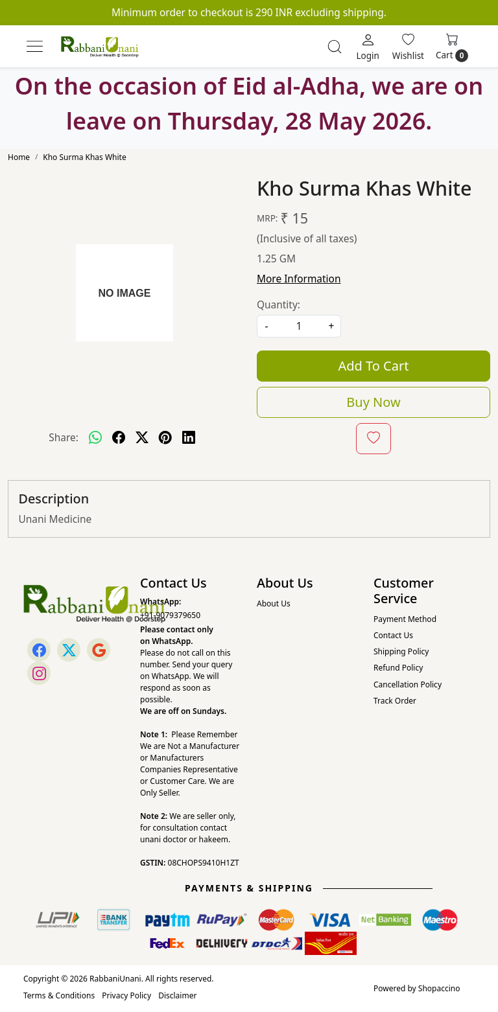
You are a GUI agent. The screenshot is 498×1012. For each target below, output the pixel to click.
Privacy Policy (126, 995)
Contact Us (393, 635)
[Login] (367, 46)
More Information (298, 278)
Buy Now (373, 402)
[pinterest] (165, 437)
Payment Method (405, 619)
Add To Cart (373, 365)
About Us (273, 603)
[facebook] (118, 437)
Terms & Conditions (59, 995)
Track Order (395, 700)
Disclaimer (177, 995)
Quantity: (278, 304)
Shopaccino (439, 988)
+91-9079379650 (170, 615)
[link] (334, 46)
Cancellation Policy (408, 684)
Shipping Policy (401, 651)
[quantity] (299, 326)
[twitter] (142, 437)
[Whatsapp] (95, 437)
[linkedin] (188, 437)
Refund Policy (398, 667)
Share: (63, 437)
